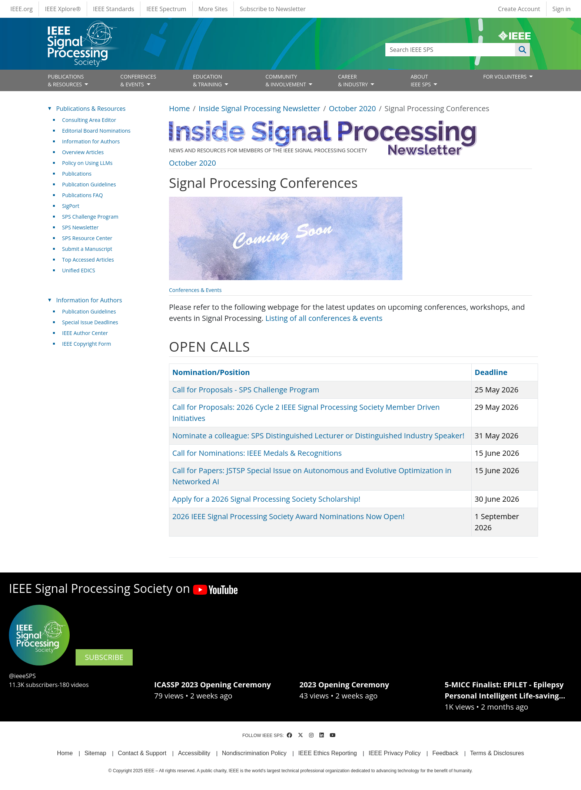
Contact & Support (142, 753)
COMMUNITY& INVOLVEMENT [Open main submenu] (286, 80)
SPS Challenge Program (90, 216)
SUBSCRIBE (104, 657)
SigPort (70, 205)
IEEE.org (21, 9)
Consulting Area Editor (89, 119)
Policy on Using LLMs (87, 162)
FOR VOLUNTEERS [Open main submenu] (505, 76)
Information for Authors (91, 141)
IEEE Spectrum (166, 9)
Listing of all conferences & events (323, 318)
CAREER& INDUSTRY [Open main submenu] (353, 80)
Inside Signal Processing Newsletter (259, 108)
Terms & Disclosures (497, 753)
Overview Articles (83, 152)
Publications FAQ (82, 195)
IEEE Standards (113, 9)
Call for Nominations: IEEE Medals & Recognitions (257, 453)
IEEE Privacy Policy (395, 753)
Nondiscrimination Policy (254, 753)
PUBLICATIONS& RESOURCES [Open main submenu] (66, 80)
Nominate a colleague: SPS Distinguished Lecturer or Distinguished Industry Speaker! (318, 436)
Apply (522, 49)
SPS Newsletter (80, 227)
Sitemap (95, 753)
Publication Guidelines (89, 184)
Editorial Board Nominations (96, 130)
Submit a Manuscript (87, 248)
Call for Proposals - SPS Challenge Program (245, 390)
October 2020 (352, 108)
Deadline (491, 372)
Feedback (445, 753)
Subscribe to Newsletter (273, 9)
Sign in (561, 9)
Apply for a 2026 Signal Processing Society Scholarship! (266, 499)
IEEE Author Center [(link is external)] (88, 332)
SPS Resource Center (87, 238)
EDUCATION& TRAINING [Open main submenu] (208, 80)
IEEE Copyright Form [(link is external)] (89, 343)
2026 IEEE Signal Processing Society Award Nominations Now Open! (288, 516)
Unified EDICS (78, 270)
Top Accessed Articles (88, 259)
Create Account (519, 9)
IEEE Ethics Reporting (327, 753)
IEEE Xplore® (63, 9)
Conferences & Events (195, 289)
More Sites (213, 9)
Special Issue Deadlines (90, 322)
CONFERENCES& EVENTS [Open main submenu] (138, 80)
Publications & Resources (91, 108)
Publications (77, 173)
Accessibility (194, 753)
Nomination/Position (211, 372)
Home (179, 108)
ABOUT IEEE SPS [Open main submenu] (421, 80)
